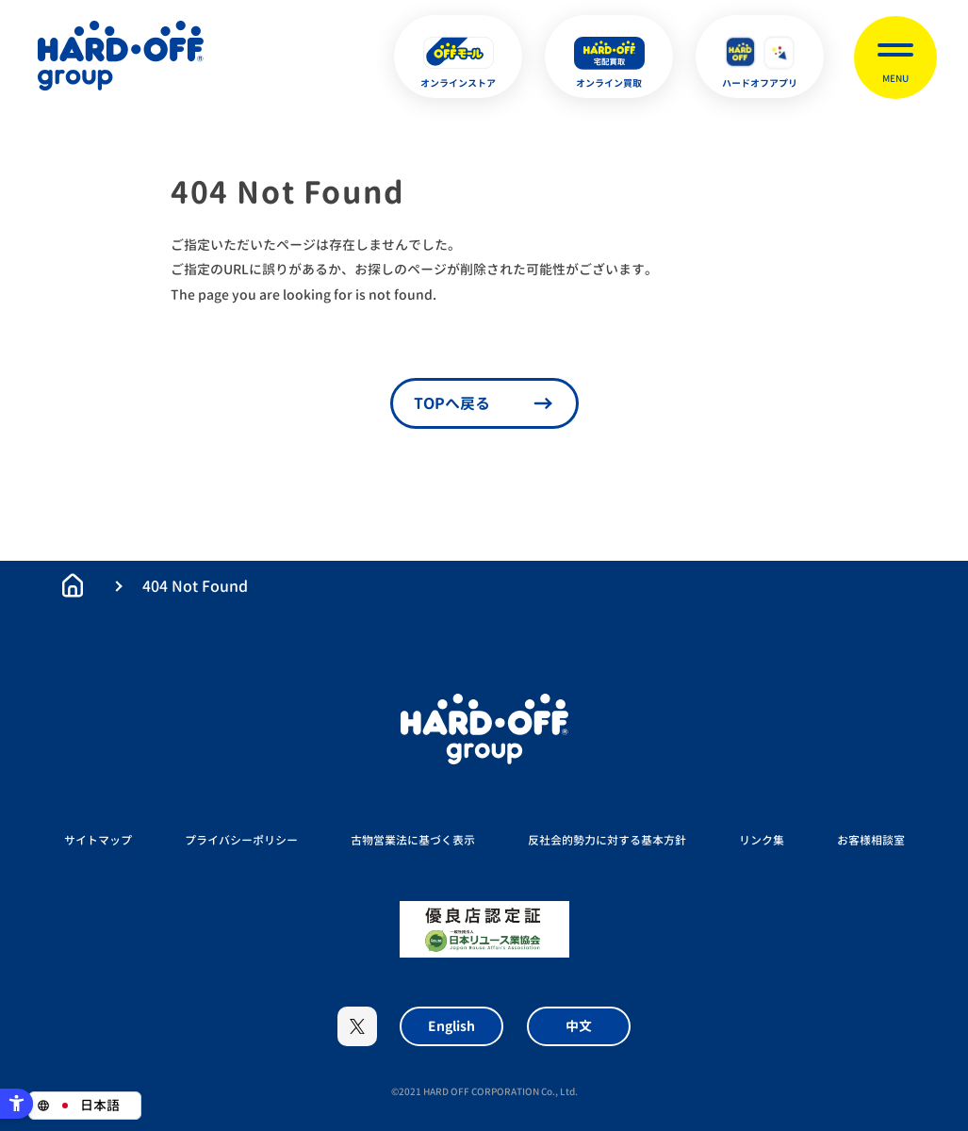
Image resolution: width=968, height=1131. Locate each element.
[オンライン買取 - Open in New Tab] (609, 56)
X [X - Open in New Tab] (357, 1026)
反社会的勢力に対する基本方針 (607, 840)
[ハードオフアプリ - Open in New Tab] (760, 56)
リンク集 (761, 840)
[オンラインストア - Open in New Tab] (458, 56)
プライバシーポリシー (241, 840)
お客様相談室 (871, 840)
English (451, 1026)
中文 (579, 1026)
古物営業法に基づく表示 (413, 840)
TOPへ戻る (452, 403)
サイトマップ (98, 840)
